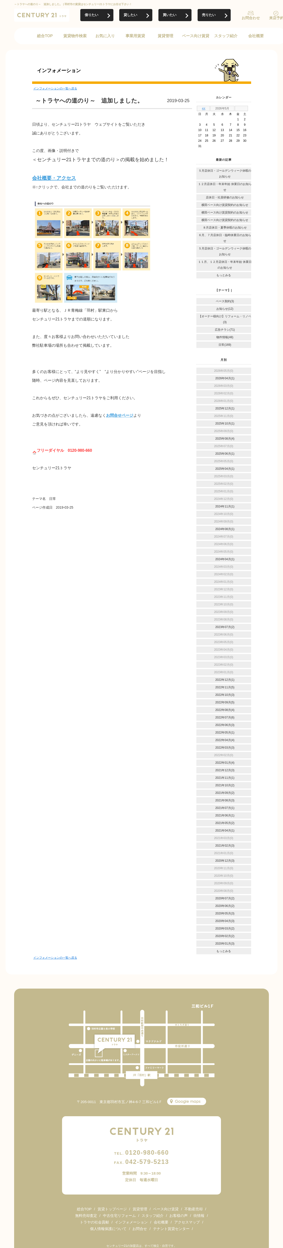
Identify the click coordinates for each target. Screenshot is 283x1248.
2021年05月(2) (225, 823)
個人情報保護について (108, 1229)
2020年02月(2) (225, 936)
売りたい (209, 15)
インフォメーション (131, 1222)
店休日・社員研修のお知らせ (225, 197)
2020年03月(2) (225, 928)
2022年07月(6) (225, 717)
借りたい (91, 15)
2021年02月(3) (225, 845)
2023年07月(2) (225, 627)
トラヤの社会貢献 (94, 1222)
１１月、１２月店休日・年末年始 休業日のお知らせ (224, 264)
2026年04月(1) (225, 378)
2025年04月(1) (225, 468)
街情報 (198, 1215)
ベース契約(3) (225, 301)
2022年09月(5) (225, 702)
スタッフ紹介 (225, 36)
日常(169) (225, 344)
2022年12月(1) (225, 680)
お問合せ (139, 1229)
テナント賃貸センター (171, 1229)
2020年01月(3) (225, 943)
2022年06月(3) (225, 725)
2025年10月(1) (225, 423)
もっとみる (223, 275)
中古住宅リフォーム (119, 1215)
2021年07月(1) (225, 808)
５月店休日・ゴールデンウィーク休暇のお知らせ (225, 173)
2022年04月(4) (225, 740)
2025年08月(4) (225, 438)
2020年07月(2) (225, 898)
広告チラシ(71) (225, 329)
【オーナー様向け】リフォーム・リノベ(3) (225, 319)
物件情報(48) (224, 337)
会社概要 (256, 36)
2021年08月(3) (225, 800)
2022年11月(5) (225, 687)
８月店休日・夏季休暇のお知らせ (225, 227)
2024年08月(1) (225, 529)
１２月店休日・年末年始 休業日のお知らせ (224, 187)
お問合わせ (251, 18)
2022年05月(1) (225, 732)
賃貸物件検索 (75, 36)
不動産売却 (193, 1209)
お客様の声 (178, 1215)
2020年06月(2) (225, 906)
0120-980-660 (141, 1152)
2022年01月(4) (225, 762)
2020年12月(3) (225, 860)
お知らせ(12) (224, 308)
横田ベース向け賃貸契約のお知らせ (224, 205)
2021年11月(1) (225, 777)
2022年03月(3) (225, 747)
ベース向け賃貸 (195, 36)
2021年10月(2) (225, 785)
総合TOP (45, 36)
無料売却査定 (86, 1215)
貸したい (130, 15)
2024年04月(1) (225, 559)
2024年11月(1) (225, 506)
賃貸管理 (165, 36)
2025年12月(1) (225, 408)
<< (203, 108)
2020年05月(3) (225, 913)
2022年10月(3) (225, 695)
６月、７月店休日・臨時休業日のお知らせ (225, 238)
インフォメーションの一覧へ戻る (55, 88)
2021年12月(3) (225, 770)
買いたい (169, 15)
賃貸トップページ (112, 1209)
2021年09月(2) (225, 793)
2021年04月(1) (225, 830)
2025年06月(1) (225, 453)
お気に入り (105, 36)
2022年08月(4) (225, 710)
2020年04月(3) (225, 921)
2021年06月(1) (225, 815)
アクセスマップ (187, 1222)
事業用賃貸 (135, 36)
